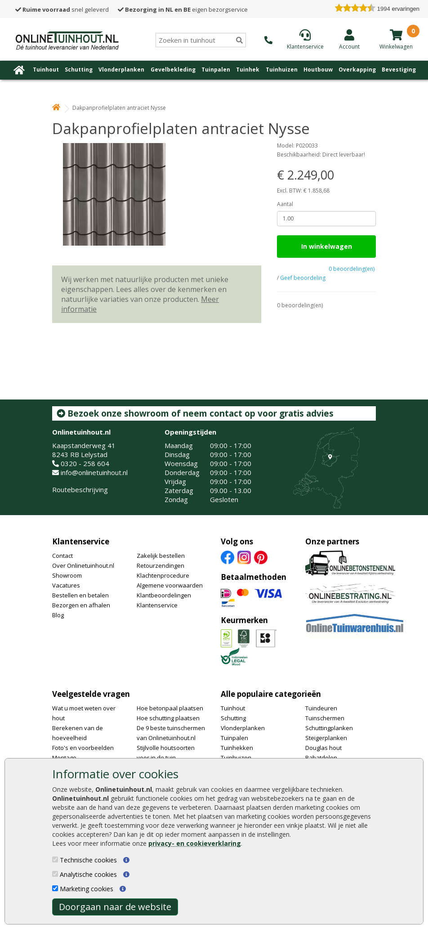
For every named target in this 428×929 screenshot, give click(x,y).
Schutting (79, 69)
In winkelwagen (326, 246)
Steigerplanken (326, 738)
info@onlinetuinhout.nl (94, 472)
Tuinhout (46, 69)
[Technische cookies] (55, 859)
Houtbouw (318, 69)
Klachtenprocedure (163, 575)
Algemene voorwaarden (170, 585)
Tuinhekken (237, 748)
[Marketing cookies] (55, 888)
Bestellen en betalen (80, 595)
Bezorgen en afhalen (81, 605)
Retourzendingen (160, 565)
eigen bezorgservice (183, 9)
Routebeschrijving (80, 489)
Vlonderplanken (121, 69)
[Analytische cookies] (55, 874)
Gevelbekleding (173, 69)
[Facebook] (227, 556)
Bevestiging (399, 69)
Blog (58, 615)
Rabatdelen (321, 758)
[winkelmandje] (396, 34)
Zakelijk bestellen (161, 556)
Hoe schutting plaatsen (168, 718)
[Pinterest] (261, 556)
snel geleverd (62, 9)
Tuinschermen (324, 718)
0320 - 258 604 (85, 463)
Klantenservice (80, 541)
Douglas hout (323, 748)
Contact (62, 556)
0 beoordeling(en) (351, 269)
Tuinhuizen (282, 69)
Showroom (67, 575)
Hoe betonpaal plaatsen (170, 708)
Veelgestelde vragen (91, 694)
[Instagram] (244, 556)
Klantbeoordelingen (164, 595)
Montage (64, 758)
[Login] (349, 39)
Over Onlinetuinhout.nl (83, 565)
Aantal (285, 204)
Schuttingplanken (329, 728)
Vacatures (66, 585)
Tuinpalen (215, 69)
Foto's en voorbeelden (83, 748)
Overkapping (357, 69)
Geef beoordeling (302, 278)
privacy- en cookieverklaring (194, 843)
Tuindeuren (321, 708)
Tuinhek (247, 69)
